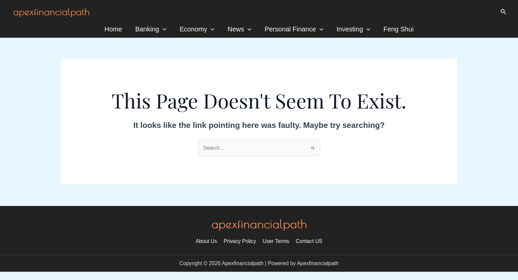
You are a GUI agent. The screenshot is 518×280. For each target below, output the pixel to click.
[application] (162, 29)
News (239, 29)
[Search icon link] (503, 12)
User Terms (275, 241)
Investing (353, 29)
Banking (150, 29)
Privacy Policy (240, 241)
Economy (197, 29)
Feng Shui (399, 29)
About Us (208, 241)
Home (113, 29)
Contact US (307, 241)
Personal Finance (294, 29)
